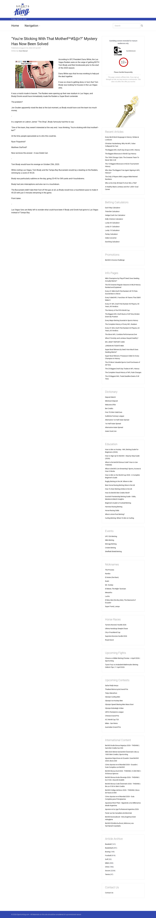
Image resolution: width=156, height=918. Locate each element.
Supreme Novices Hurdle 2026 (116, 636)
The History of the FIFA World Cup (117, 310)
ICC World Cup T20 (112, 720)
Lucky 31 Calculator (112, 227)
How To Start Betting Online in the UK (118, 489)
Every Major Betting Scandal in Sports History (121, 320)
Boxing (107, 852)
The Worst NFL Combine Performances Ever (121, 334)
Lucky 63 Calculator (112, 223)
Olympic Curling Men (112, 697)
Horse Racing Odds (112, 510)
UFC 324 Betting (111, 536)
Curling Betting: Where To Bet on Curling (119, 518)
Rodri (107, 581)
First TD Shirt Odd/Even (113, 412)
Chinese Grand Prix (112, 716)
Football (108, 855)
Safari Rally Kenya (111, 685)
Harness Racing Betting (113, 507)
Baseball (108, 844)
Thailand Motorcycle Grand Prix (116, 689)
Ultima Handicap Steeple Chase (116, 628)
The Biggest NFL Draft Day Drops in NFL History (122, 150)
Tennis (107, 874)
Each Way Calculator (112, 208)
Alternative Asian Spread (114, 427)
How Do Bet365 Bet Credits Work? (117, 493)
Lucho (107, 596)
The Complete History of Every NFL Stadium (121, 324)
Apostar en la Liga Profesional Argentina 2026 (122, 809)
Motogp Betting (111, 544)
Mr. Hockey (109, 585)
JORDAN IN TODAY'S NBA (114, 346)
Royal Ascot (109, 640)
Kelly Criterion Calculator (114, 219)
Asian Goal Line (110, 431)
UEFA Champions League (114, 712)
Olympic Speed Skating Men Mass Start (119, 704)
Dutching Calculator (112, 242)
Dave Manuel (23, 51)
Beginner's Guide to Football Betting (118, 503)
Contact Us (109, 893)
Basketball (109, 848)
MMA (107, 863)
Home (15, 25)
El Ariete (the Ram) (112, 577)
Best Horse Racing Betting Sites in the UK (120, 485)
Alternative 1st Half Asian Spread (117, 420)
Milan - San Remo (111, 723)
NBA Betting (109, 540)
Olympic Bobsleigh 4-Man (114, 708)
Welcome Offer (110, 405)
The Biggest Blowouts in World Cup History (120, 154)
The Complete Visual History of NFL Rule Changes (123, 372)
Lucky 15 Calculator (112, 230)
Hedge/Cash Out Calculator (115, 215)
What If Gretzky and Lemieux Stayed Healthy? (121, 338)
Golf (106, 859)
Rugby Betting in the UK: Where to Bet (118, 481)
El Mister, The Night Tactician (115, 589)
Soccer (107, 871)
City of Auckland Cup (112, 632)
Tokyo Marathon (111, 693)
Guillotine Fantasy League (114, 416)
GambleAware (131, 51)
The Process (109, 570)
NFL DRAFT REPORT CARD (115, 342)
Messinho (108, 592)
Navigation (31, 25)
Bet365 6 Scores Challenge (115, 260)
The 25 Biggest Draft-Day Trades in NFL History (122, 369)
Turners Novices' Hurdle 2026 (115, 625)
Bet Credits (109, 408)
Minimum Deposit (111, 401)
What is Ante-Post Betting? (115, 514)
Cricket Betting (110, 548)
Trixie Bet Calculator (112, 211)
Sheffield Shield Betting (113, 551)
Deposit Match (110, 397)
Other (107, 867)
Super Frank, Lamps (112, 606)
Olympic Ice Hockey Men (114, 701)
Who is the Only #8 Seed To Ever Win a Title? (121, 183)
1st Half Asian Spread (113, 424)
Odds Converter (111, 238)
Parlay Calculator (111, 234)
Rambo (107, 574)
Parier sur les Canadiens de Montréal (118, 813)
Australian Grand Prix (113, 727)
